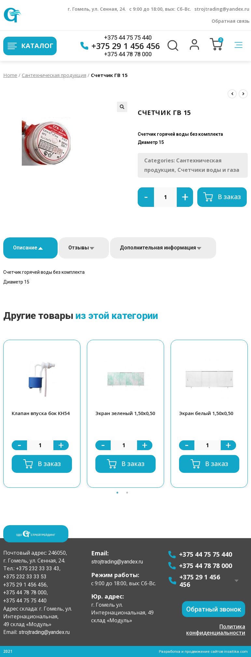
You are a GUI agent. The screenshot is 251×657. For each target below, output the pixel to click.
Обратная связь (230, 21)
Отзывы (78, 248)
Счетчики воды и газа (208, 169)
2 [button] (127, 500)
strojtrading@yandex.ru (221, 9)
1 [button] (117, 500)
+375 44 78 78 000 (128, 54)
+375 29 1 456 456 (120, 46)
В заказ (229, 197)
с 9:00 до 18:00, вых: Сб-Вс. (160, 9)
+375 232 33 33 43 (37, 568)
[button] (194, 48)
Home (10, 75)
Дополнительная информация (158, 248)
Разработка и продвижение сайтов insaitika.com (202, 651)
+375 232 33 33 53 (25, 576)
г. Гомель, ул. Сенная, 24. (97, 9)
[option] (42, 414)
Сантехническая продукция (54, 75)
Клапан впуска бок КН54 (41, 413)
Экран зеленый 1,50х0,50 (114, 417)
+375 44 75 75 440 (128, 37)
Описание (25, 248)
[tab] (30, 248)
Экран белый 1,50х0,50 (207, 413)
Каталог (30, 46)
